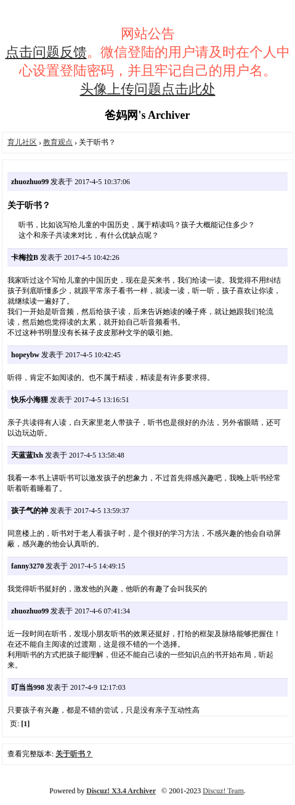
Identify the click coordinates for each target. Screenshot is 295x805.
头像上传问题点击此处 (148, 89)
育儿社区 (22, 142)
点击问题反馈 (46, 52)
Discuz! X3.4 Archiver (121, 791)
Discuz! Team (223, 791)
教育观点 (58, 142)
